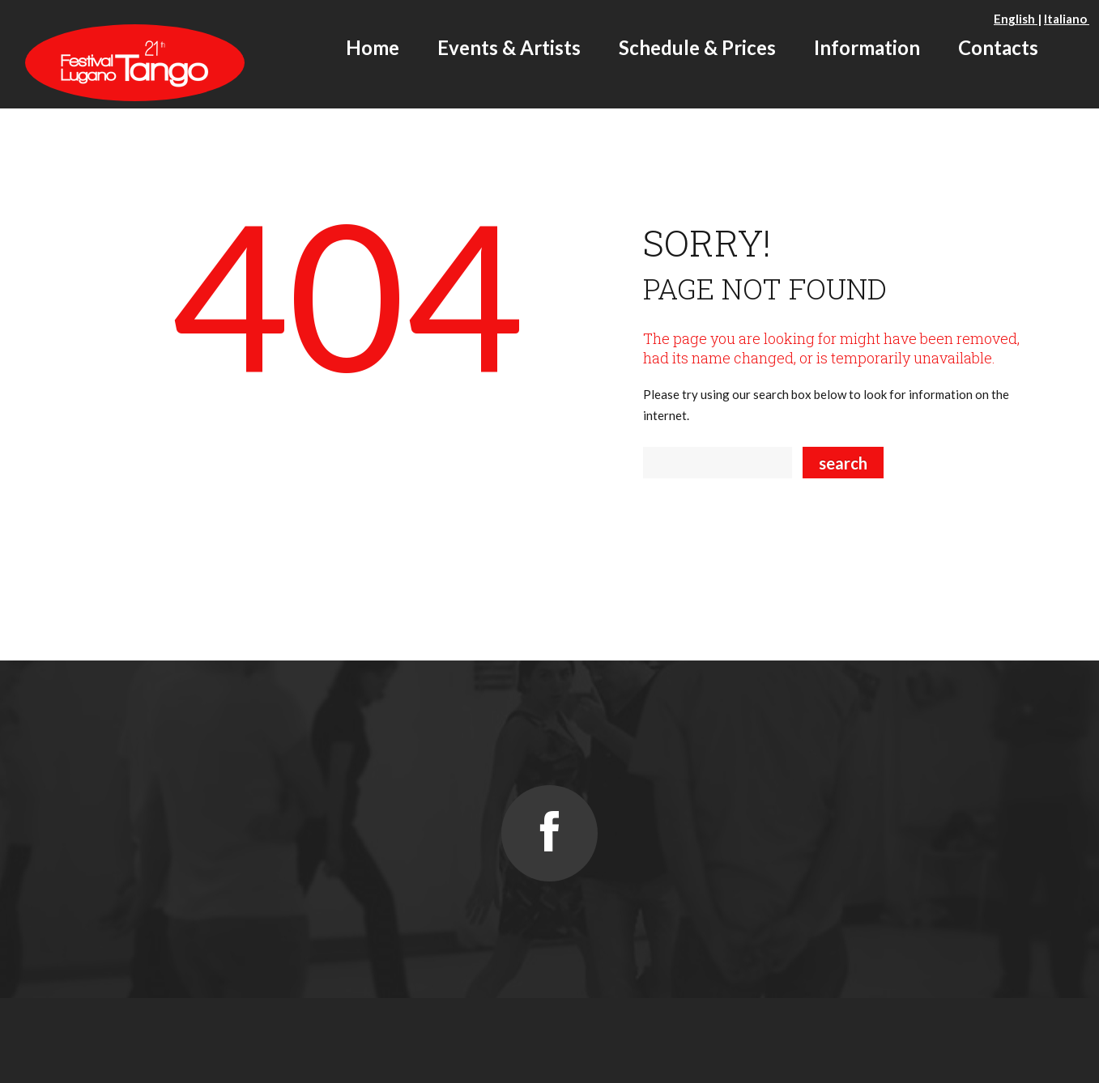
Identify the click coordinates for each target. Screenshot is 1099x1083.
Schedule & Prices (697, 47)
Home (372, 47)
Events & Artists (509, 47)
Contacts (998, 47)
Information (867, 47)
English (1015, 18)
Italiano (1066, 18)
